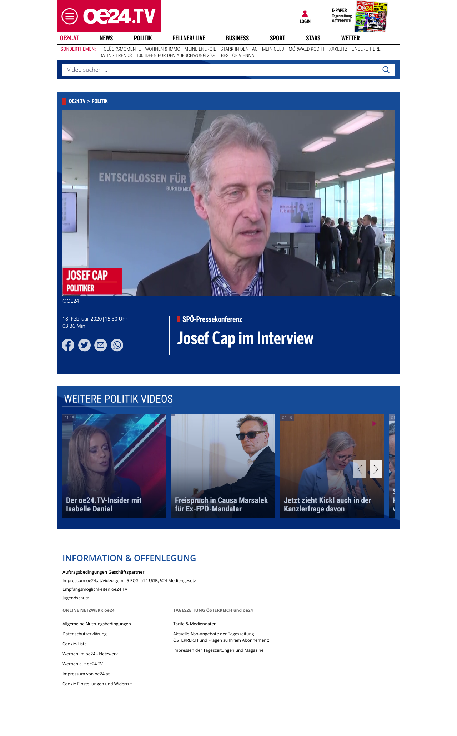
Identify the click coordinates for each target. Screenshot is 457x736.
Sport (277, 38)
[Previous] (359, 469)
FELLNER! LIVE (189, 38)
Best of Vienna (237, 56)
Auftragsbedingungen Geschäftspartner (103, 571)
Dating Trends (115, 56)
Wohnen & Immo (162, 49)
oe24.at (69, 38)
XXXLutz (338, 49)
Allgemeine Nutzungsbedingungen (96, 624)
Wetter (350, 38)
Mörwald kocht (306, 49)
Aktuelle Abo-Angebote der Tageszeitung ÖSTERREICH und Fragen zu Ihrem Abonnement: (221, 637)
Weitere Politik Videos (118, 399)
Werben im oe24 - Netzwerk (90, 654)
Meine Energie (200, 49)
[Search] (386, 70)
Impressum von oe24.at (86, 674)
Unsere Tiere (366, 49)
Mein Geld (273, 49)
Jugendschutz (75, 597)
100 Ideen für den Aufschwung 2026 (176, 56)
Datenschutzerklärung (84, 634)
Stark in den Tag (239, 49)
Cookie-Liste (74, 644)
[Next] (376, 469)
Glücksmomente (122, 49)
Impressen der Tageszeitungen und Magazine (218, 650)
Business (237, 38)
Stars (313, 38)
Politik (143, 38)
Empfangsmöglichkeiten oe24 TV (94, 588)
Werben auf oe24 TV (82, 664)
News (106, 38)
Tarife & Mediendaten (194, 624)
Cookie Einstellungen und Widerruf (97, 684)
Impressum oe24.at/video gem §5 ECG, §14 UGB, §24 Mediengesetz (129, 580)
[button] (68, 16)
